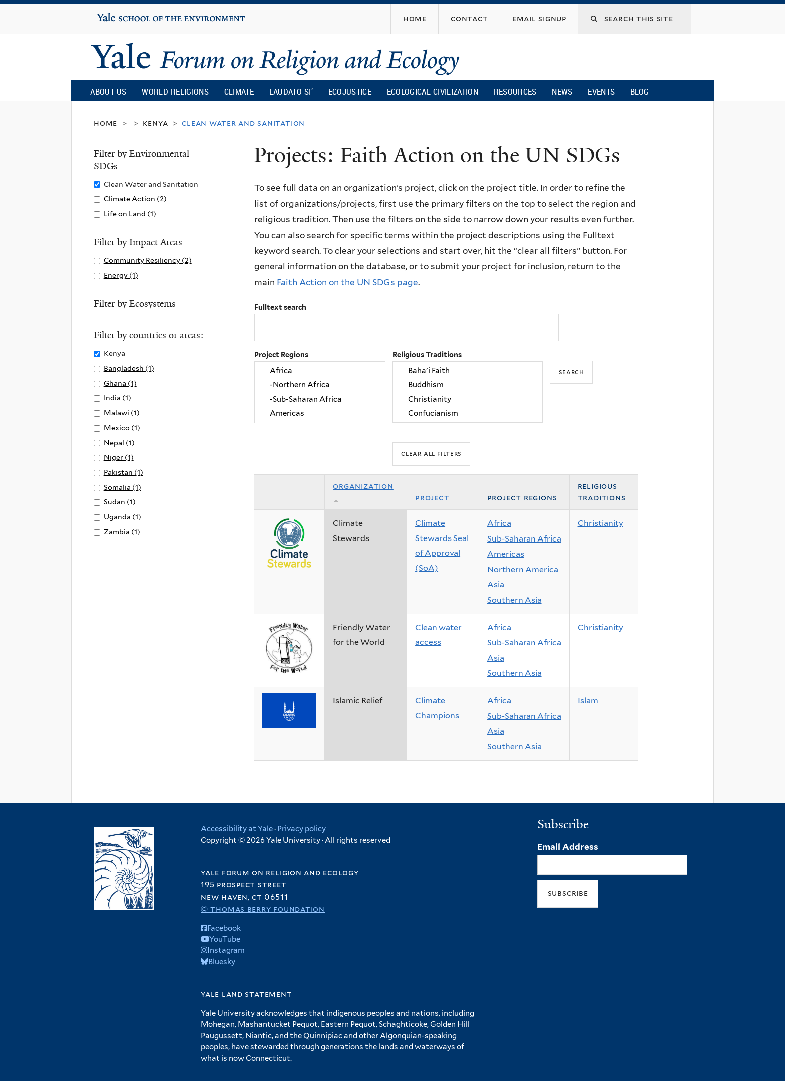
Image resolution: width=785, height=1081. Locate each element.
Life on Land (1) (130, 213)
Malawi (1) (122, 412)
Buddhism (468, 385)
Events (601, 91)
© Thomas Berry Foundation (263, 909)
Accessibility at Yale (237, 828)
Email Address (567, 847)
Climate (239, 91)
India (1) (117, 397)
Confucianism (468, 413)
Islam (588, 700)
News (562, 91)
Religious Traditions (427, 354)
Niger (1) (119, 457)
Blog (639, 91)
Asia (495, 584)
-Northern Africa (319, 385)
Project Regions (281, 354)
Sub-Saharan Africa (524, 539)
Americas (319, 413)
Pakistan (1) (123, 472)
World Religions (175, 91)
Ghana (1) (120, 383)
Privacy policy (301, 828)
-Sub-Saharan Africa (319, 399)
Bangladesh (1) (129, 368)
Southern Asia (514, 600)
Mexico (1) (122, 427)
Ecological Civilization (433, 91)
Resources (515, 91)
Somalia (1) (122, 487)
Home (105, 123)
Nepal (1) (119, 442)
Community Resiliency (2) (148, 260)
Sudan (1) (120, 501)
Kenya (155, 123)
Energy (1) (121, 275)
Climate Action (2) (135, 198)
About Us (108, 91)
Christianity (468, 399)
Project (432, 497)
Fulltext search (280, 307)
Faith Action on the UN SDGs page (347, 282)
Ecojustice (349, 91)
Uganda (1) (122, 516)
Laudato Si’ (291, 91)
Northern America (522, 569)
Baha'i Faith (468, 371)
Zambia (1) (122, 531)
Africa (319, 371)
